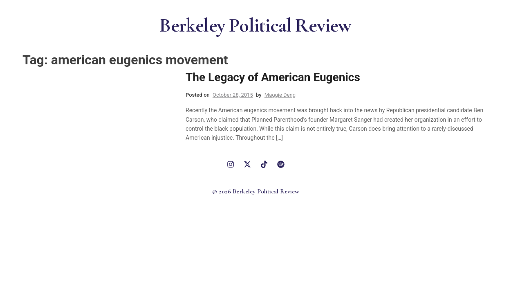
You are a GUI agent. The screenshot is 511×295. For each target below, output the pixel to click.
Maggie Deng (280, 95)
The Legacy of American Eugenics (273, 77)
